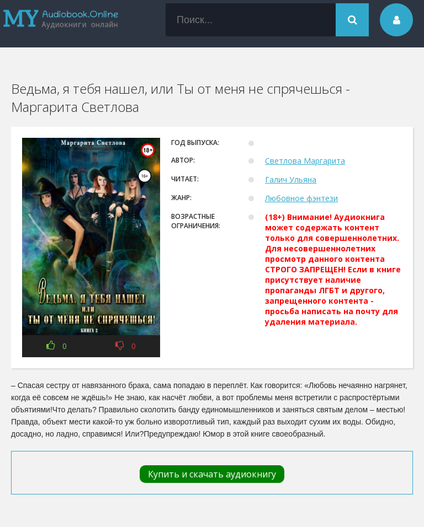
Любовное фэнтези (301, 198)
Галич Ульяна (290, 179)
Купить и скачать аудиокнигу (212, 474)
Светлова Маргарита (305, 160)
